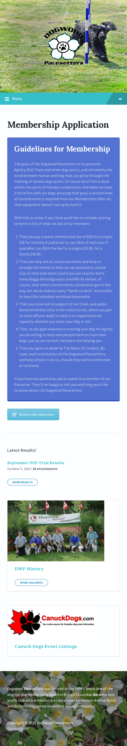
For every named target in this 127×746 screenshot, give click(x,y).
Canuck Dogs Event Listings (46, 646)
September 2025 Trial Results (35, 462)
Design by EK (18, 728)
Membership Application (33, 414)
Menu (63, 99)
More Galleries (31, 582)
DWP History (29, 568)
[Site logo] (63, 82)
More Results (23, 482)
